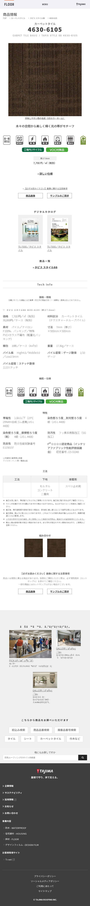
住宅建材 (16, 833)
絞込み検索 (18, 730)
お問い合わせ (11, 813)
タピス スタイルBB (37, 18)
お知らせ (9, 806)
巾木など (75, 738)
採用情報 (9, 799)
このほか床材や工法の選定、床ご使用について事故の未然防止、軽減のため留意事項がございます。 (45, 519)
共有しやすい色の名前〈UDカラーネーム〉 (45, 118)
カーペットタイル (18, 18)
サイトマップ (45, 891)
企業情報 (9, 785)
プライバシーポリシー (45, 876)
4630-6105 (53, 18)
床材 (12, 839)
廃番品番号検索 (67, 730)
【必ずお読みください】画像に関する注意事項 (45, 188)
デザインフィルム (22, 844)
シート (28, 738)
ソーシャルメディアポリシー (45, 881)
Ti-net (8, 859)
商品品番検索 (41, 730)
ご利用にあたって (45, 886)
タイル (12, 738)
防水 (15, 827)
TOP (4, 18)
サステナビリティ (13, 792)
